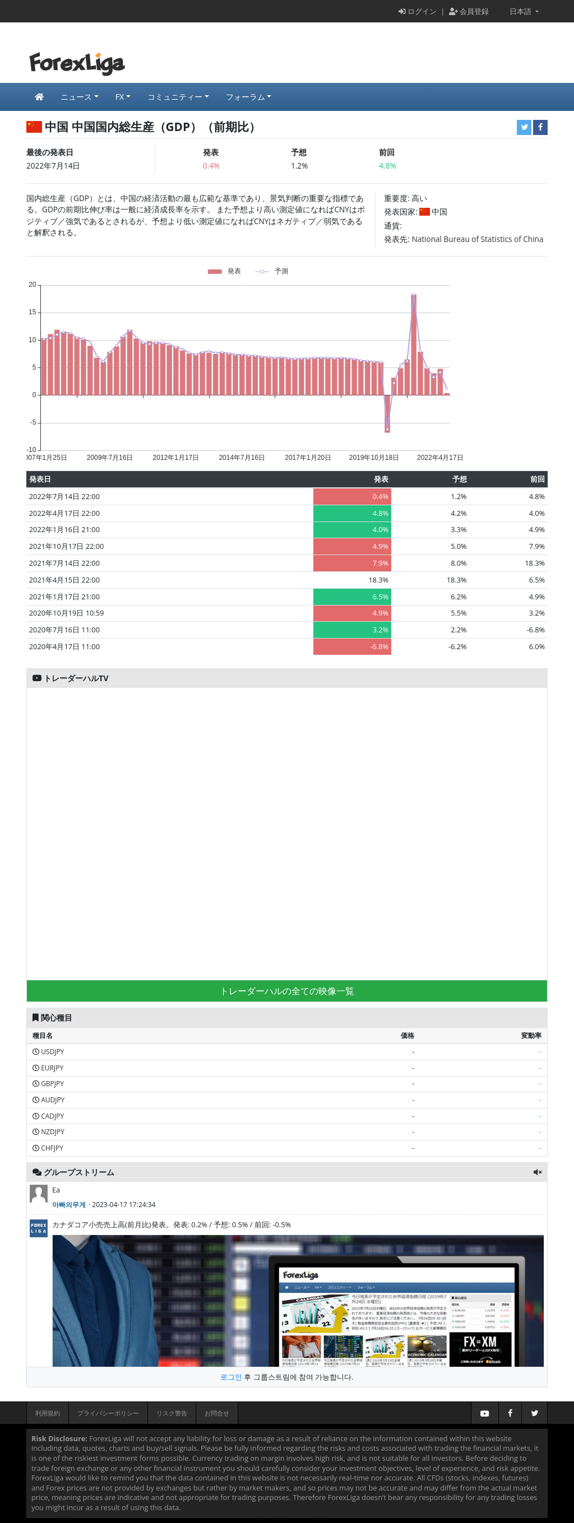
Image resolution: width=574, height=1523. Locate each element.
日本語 (516, 11)
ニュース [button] (76, 96)
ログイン (418, 11)
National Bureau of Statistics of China (478, 239)
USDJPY (52, 1051)
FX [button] (119, 96)
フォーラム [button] (245, 96)
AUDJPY (52, 1100)
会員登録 (469, 11)
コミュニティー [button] (174, 96)
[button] (537, 1172)
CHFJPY (52, 1148)
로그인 (231, 1377)
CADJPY (52, 1116)
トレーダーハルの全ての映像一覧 (287, 991)
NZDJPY (52, 1132)
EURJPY (52, 1068)
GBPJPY (52, 1083)
